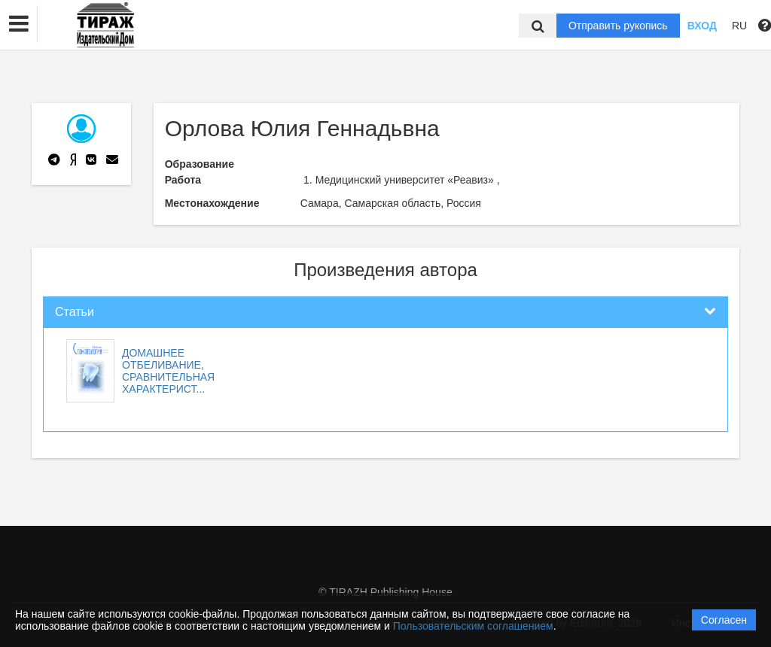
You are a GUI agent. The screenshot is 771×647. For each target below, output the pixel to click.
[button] (19, 24)
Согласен (724, 620)
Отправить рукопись (618, 26)
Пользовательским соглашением (473, 626)
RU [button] (739, 26)
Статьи (74, 311)
